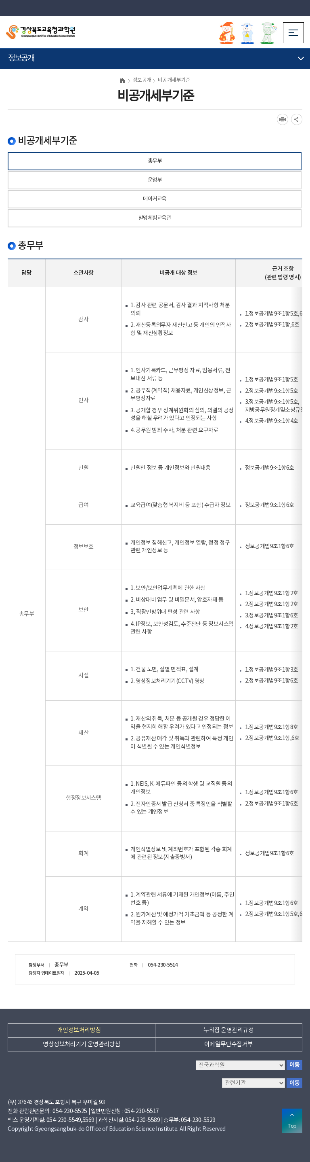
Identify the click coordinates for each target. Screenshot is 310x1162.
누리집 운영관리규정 (228, 1030)
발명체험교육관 (154, 218)
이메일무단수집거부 (228, 1044)
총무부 (154, 161)
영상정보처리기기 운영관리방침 (81, 1044)
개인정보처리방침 (79, 1030)
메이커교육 (154, 199)
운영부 (154, 180)
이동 (294, 1065)
